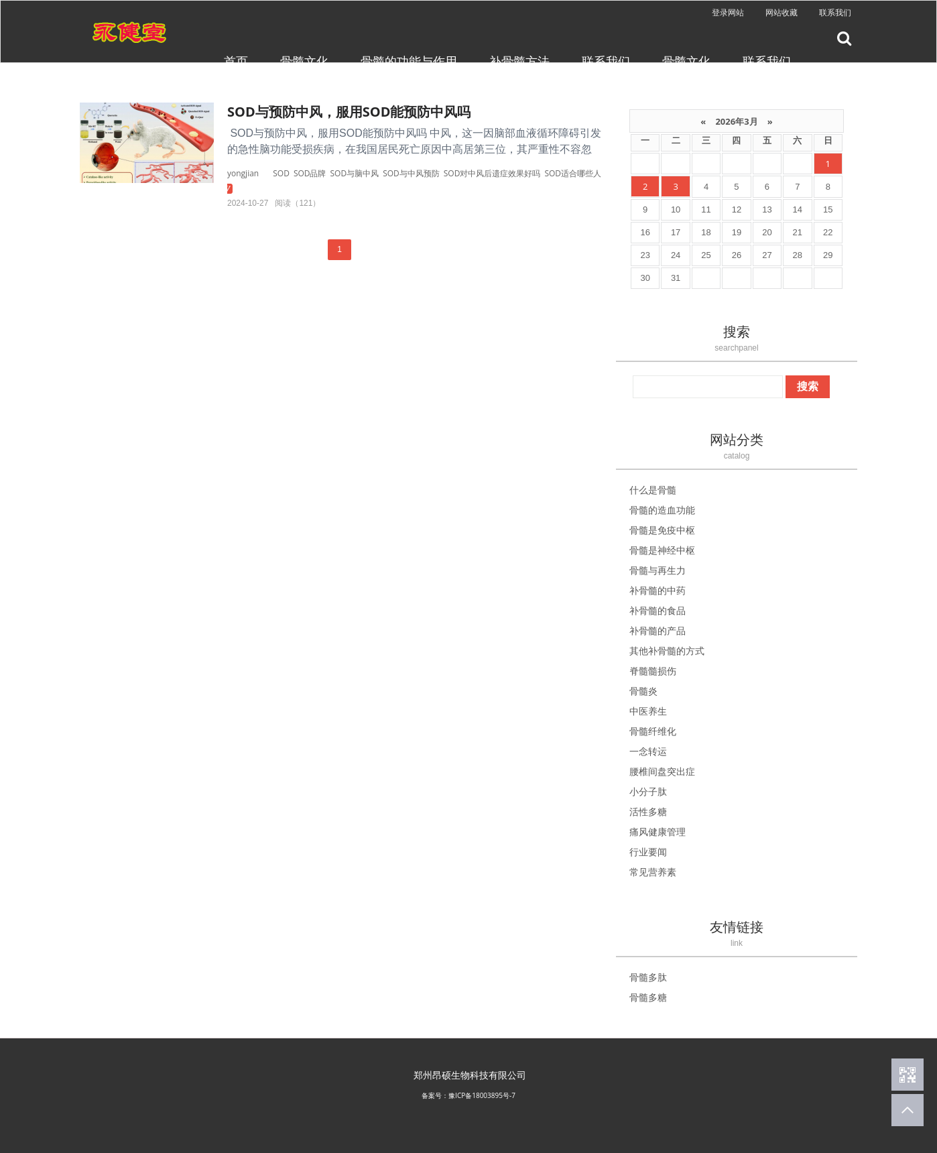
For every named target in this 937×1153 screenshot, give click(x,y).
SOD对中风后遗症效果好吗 (492, 173)
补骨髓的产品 (657, 630)
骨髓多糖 (648, 997)
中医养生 (648, 711)
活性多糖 (648, 811)
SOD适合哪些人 (572, 173)
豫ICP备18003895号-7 (481, 1095)
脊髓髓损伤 (652, 670)
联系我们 (835, 12)
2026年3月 (736, 121)
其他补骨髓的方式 (666, 650)
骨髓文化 (304, 61)
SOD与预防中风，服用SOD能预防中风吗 (349, 112)
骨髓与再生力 (657, 570)
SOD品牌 (310, 173)
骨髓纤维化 (652, 731)
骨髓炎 (643, 690)
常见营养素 (652, 871)
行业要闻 (648, 851)
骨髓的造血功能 (662, 509)
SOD (281, 173)
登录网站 (728, 12)
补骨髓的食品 (657, 610)
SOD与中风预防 (411, 173)
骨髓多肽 (648, 977)
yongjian (243, 173)
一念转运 (648, 751)
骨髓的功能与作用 (409, 61)
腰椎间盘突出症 (662, 771)
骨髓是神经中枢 (662, 550)
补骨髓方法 (519, 61)
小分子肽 (648, 791)
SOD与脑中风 (354, 173)
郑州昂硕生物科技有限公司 (470, 1075)
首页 (236, 61)
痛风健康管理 (657, 831)
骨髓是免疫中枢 (662, 530)
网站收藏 (781, 12)
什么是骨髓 (652, 489)
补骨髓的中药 (657, 590)
